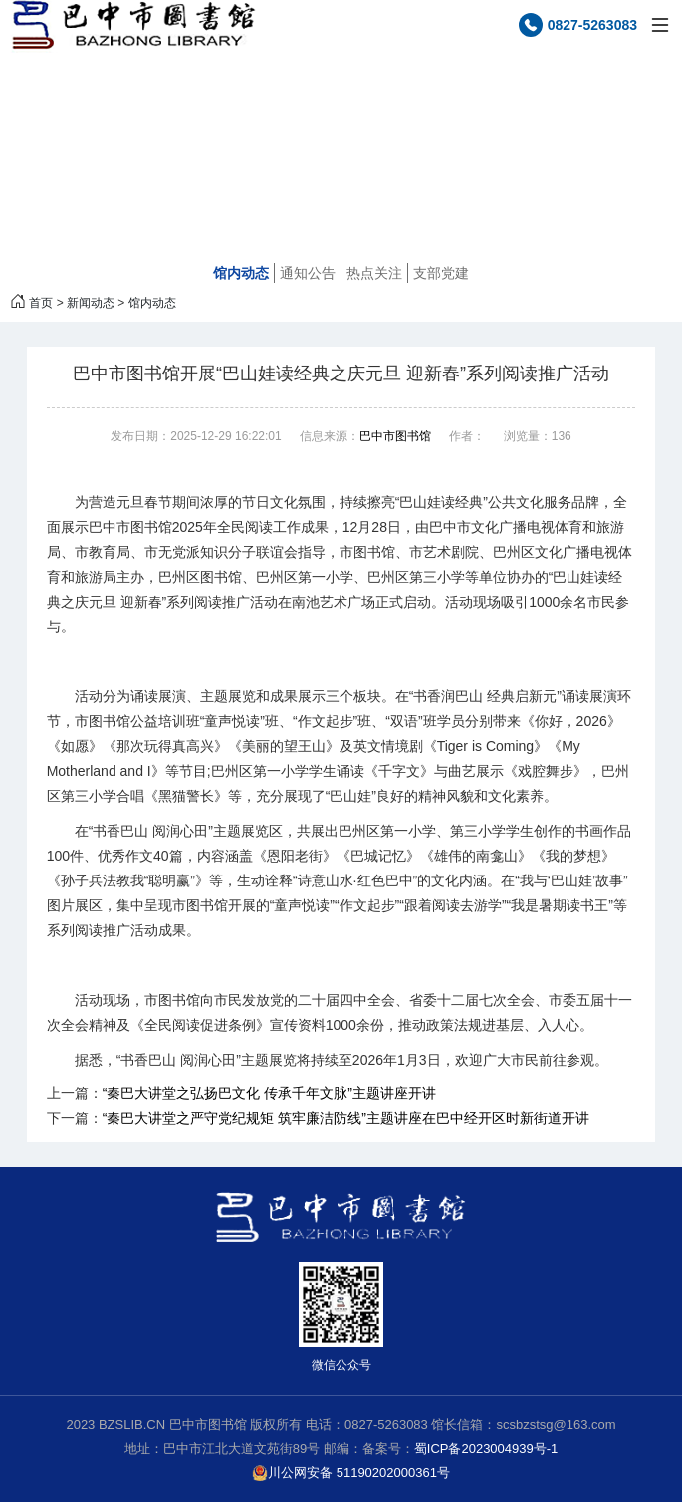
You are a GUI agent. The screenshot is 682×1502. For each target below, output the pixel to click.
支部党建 (441, 273)
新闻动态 (90, 303)
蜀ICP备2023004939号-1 (486, 1448)
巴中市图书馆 (395, 436)
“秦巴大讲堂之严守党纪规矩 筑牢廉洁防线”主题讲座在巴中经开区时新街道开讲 (346, 1118)
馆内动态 (241, 273)
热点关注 (374, 273)
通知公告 (308, 273)
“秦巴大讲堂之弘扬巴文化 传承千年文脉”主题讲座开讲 (269, 1093)
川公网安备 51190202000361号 (351, 1473)
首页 (41, 303)
